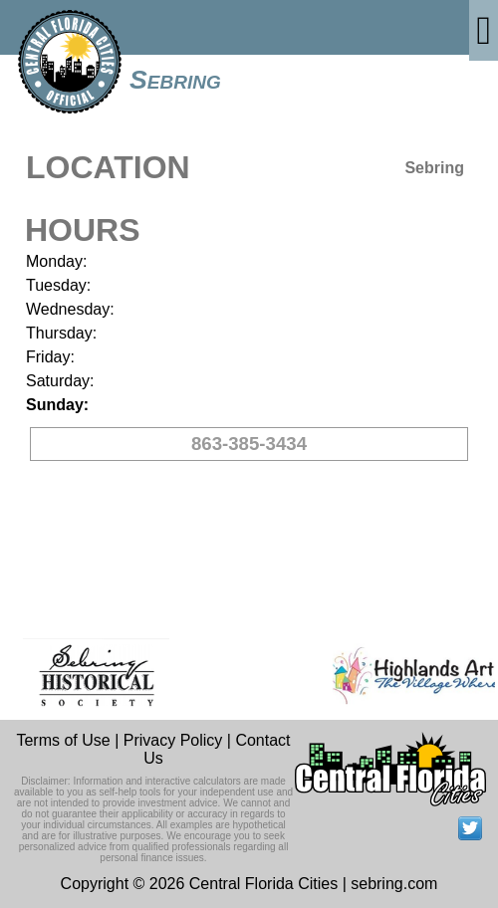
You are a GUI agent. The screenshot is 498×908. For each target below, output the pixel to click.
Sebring (175, 80)
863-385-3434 (249, 443)
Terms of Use (63, 740)
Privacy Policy (173, 740)
